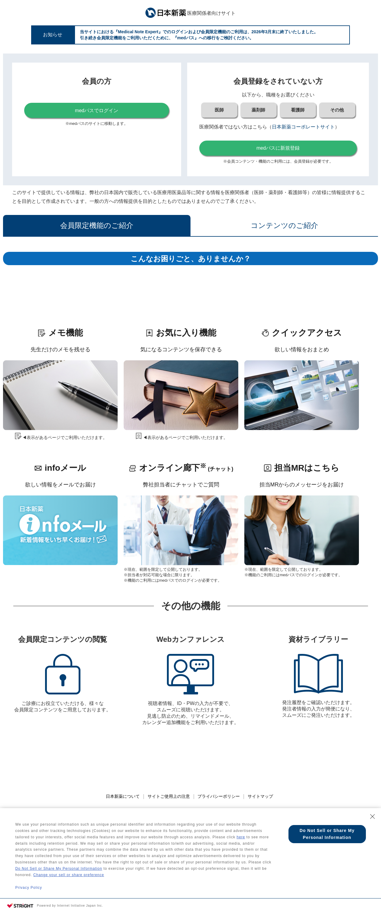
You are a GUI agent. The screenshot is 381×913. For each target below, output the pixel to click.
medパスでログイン (96, 110)
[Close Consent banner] (372, 814)
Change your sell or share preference (68, 874)
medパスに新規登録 (278, 148)
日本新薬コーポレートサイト (303, 126)
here (240, 835)
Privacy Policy (28, 887)
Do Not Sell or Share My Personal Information (58, 868)
